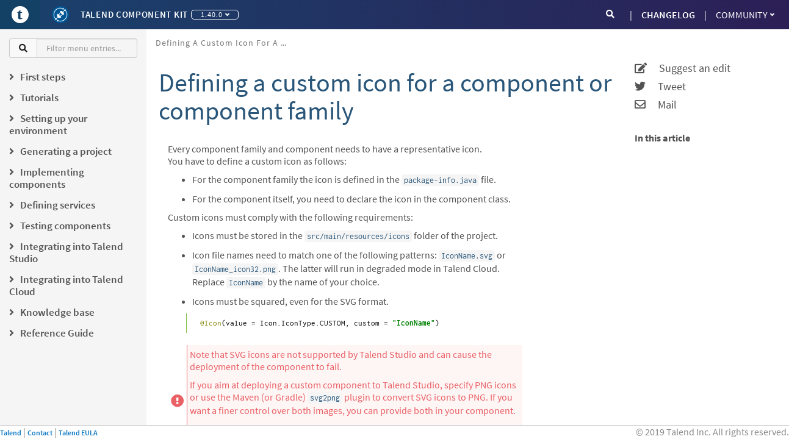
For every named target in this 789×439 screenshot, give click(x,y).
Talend (10, 432)
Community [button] (745, 15)
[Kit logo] (60, 14)
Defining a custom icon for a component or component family (227, 42)
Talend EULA (78, 432)
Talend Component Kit (134, 14)
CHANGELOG (668, 15)
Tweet (660, 86)
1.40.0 (215, 14)
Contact (39, 432)
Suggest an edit (682, 68)
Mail (656, 105)
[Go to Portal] (20, 14)
